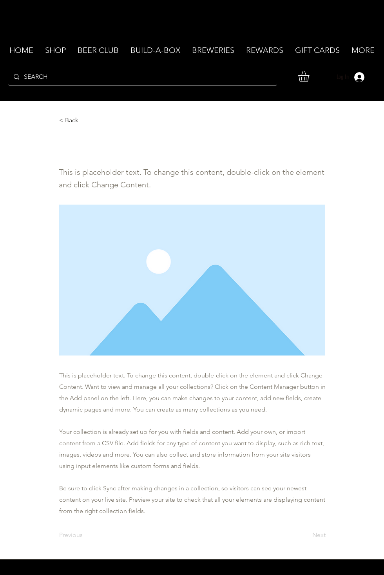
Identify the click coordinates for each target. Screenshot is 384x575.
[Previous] (85, 535)
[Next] (306, 535)
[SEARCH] (142, 77)
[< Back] (85, 120)
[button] (310, 76)
